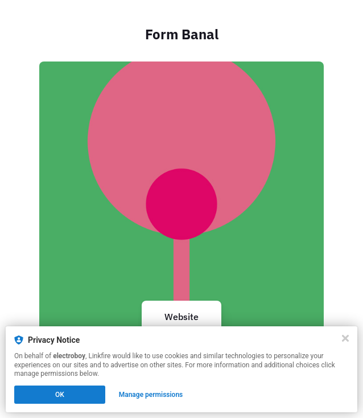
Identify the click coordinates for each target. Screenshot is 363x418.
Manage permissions (151, 395)
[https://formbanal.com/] (181, 204)
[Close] (345, 338)
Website (181, 316)
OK (59, 395)
